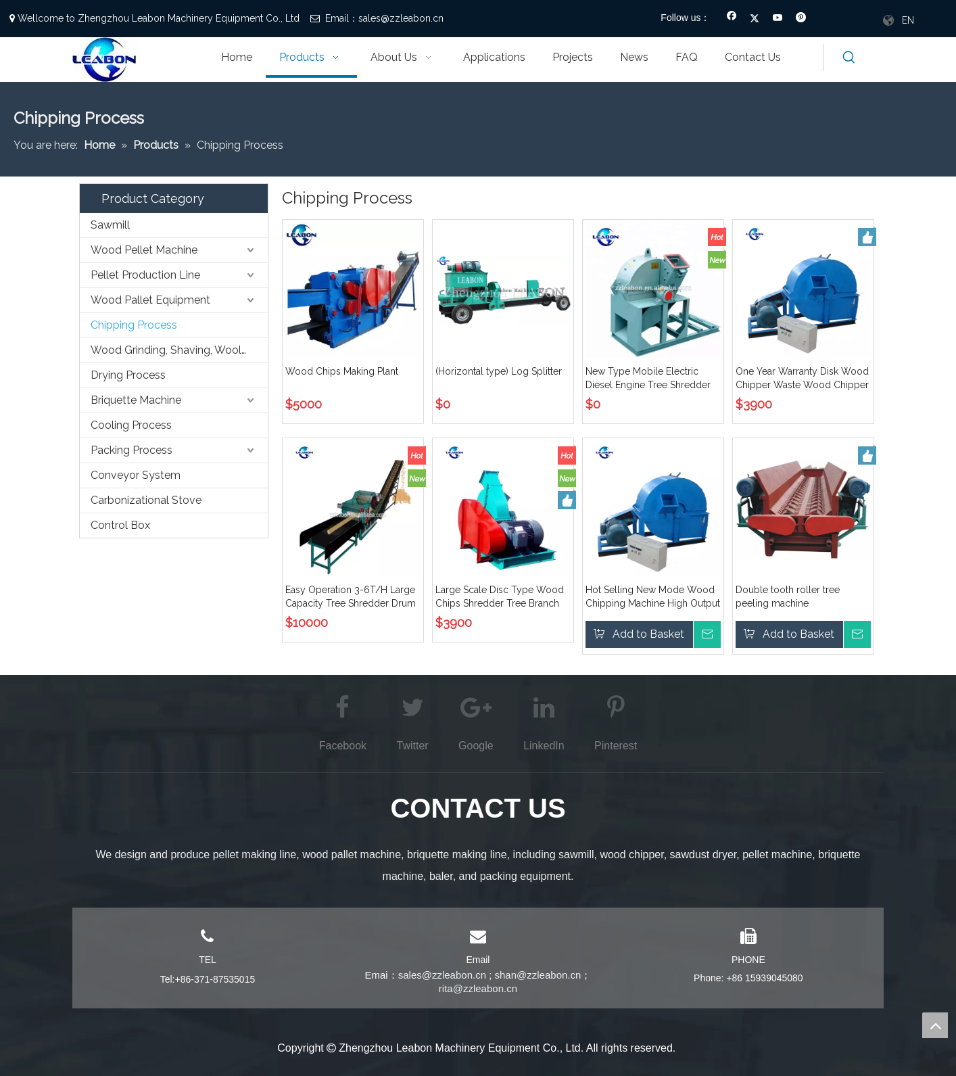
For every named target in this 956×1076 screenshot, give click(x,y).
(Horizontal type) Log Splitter (498, 371)
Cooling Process (131, 425)
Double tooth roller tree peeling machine (788, 596)
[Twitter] (754, 19)
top (935, 1025)
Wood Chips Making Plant (341, 371)
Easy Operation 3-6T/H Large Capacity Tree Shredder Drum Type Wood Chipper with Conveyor (350, 597)
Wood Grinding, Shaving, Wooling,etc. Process (179, 350)
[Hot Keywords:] (849, 57)
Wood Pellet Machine (144, 249)
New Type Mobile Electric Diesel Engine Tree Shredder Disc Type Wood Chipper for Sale (649, 379)
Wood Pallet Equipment (150, 300)
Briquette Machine (136, 400)
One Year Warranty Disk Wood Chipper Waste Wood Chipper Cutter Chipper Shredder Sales (802, 379)
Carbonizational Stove (146, 500)
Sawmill (110, 224)
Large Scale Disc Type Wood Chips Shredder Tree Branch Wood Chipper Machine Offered (499, 597)
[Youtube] (777, 19)
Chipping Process (134, 325)
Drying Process (128, 375)
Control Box (120, 525)
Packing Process (131, 450)
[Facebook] (731, 19)
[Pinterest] (800, 19)
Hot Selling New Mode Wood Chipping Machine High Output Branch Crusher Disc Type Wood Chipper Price (652, 597)
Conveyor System (136, 475)
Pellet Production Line (145, 274)
